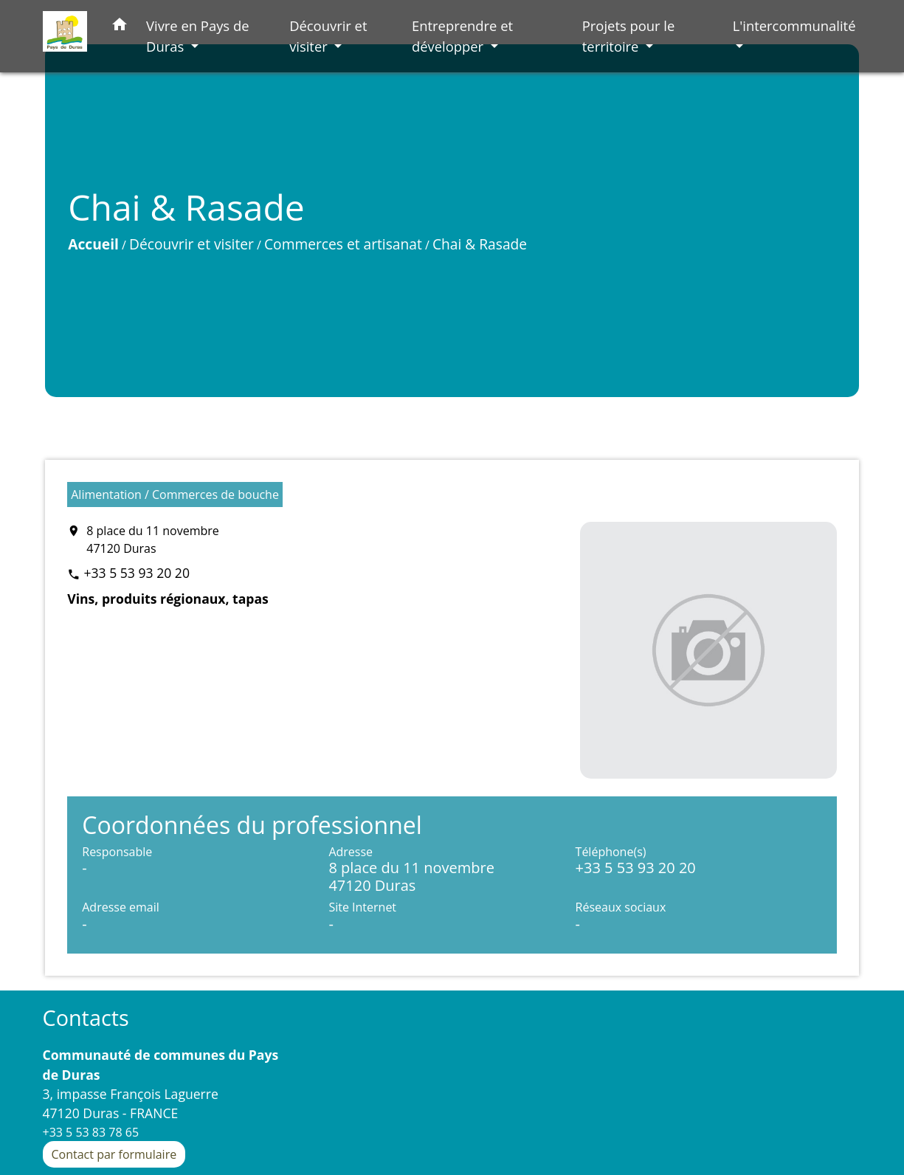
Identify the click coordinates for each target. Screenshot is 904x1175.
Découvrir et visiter (191, 244)
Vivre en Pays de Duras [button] (197, 35)
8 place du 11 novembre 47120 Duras (152, 540)
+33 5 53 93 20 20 (136, 573)
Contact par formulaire (114, 1154)
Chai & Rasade (479, 244)
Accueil (93, 244)
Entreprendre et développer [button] (462, 35)
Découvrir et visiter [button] (328, 35)
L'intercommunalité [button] (794, 25)
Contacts (86, 1018)
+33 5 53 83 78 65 (91, 1132)
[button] (119, 27)
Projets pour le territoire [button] (628, 35)
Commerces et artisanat (343, 244)
